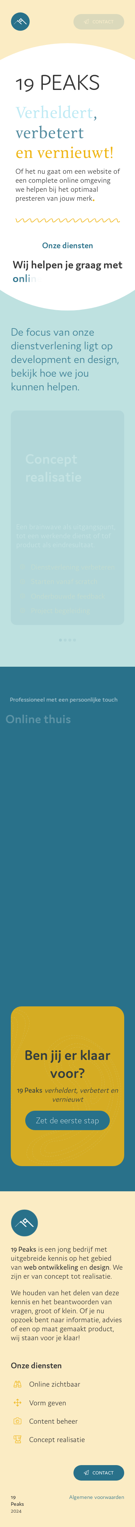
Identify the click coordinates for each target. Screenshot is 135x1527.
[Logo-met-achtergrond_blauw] (20, 16)
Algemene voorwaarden (96, 1497)
